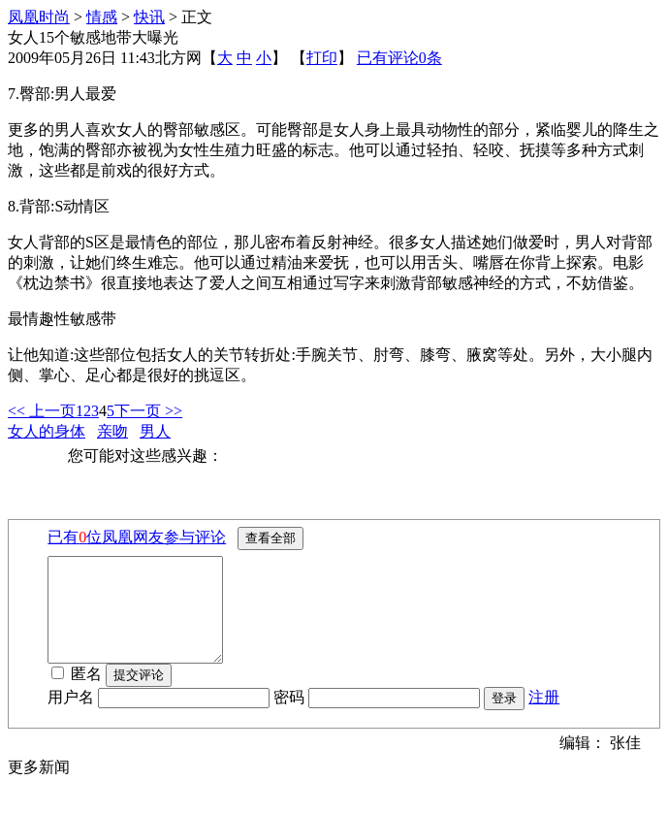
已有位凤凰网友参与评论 (137, 537)
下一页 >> (148, 411)
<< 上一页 (42, 411)
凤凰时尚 (39, 17)
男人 (155, 431)
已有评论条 (399, 57)
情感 (101, 17)
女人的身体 (46, 431)
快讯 (149, 17)
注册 (543, 717)
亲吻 (112, 431)
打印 (321, 57)
